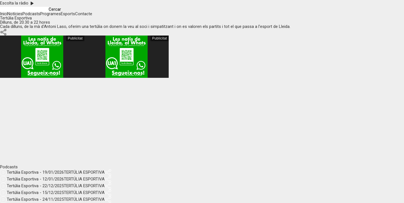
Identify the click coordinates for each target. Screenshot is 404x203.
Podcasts (31, 13)
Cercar (55, 9)
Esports (68, 13)
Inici (3, 13)
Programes (50, 13)
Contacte (83, 13)
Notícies (14, 13)
